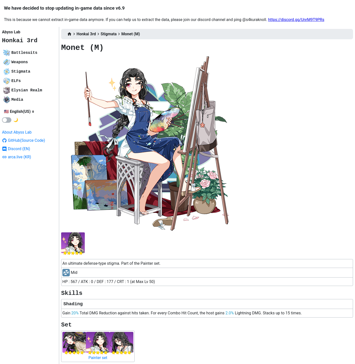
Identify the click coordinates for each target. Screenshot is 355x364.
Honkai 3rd (19, 40)
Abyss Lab (11, 32)
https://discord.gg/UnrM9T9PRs (296, 19)
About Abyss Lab (17, 132)
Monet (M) (130, 34)
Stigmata (109, 34)
